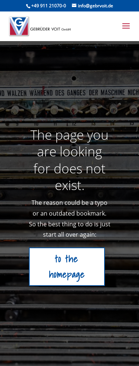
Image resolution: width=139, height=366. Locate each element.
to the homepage (67, 267)
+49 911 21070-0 (48, 6)
